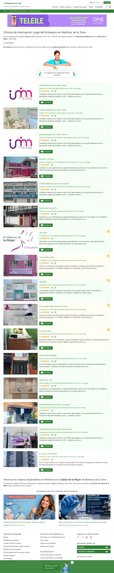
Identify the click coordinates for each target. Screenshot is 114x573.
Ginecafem (43, 233)
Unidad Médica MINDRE (48, 355)
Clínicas (55, 7)
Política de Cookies (47, 546)
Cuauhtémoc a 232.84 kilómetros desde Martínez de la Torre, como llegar (62, 309)
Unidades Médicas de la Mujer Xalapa (52, 85)
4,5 (44, 410)
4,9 (44, 189)
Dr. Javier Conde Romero (48, 454)
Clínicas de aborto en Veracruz (18, 11)
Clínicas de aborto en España (50, 555)
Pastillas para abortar (11, 540)
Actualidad (98, 7)
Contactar (46, 102)
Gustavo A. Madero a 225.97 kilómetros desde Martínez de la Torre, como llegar (64, 162)
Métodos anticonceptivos (18, 525)
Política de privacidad (47, 543)
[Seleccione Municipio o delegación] (94, 551)
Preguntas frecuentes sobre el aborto (16, 546)
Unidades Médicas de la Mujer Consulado (54, 184)
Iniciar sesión (94, 2)
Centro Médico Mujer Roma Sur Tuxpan (53, 306)
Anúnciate (107, 2)
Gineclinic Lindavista (46, 159)
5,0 (44, 91)
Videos (91, 7)
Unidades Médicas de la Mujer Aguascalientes (55, 429)
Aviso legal (44, 540)
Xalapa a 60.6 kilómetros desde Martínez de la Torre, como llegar (60, 88)
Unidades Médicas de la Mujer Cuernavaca (54, 405)
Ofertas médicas (65, 7)
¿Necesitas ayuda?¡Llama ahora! (51, 567)
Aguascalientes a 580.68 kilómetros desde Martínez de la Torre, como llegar (63, 432)
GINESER (42, 282)
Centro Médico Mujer (46, 257)
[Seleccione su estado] (94, 547)
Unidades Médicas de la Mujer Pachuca (53, 134)
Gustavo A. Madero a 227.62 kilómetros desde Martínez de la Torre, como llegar (64, 186)
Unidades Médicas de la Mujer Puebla (52, 110)
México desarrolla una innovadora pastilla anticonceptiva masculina (83, 522)
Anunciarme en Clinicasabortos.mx (52, 537)
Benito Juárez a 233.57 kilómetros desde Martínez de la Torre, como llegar (63, 358)
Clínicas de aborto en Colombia (51, 558)
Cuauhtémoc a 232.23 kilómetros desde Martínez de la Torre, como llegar (62, 260)
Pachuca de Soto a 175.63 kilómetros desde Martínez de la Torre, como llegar (64, 137)
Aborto (5, 537)
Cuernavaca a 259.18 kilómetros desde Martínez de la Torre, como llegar (62, 408)
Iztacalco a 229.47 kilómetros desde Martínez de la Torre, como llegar (61, 211)
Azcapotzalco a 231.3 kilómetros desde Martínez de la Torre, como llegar (62, 236)
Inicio (4, 11)
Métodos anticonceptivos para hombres (77, 525)
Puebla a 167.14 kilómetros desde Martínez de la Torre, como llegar (61, 113)
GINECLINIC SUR (45, 380)
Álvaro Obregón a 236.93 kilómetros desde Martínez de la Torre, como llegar (63, 383)
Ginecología (7, 558)
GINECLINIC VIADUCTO (48, 208)
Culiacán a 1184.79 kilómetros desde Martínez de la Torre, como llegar (61, 457)
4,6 (44, 312)
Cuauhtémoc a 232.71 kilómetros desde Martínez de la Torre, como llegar (62, 285)
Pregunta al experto (80, 7)
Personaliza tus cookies (84, 556)
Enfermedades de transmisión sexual (16, 552)
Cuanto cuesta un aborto (12, 543)
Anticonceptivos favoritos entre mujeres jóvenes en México (24, 522)
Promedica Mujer (45, 331)
